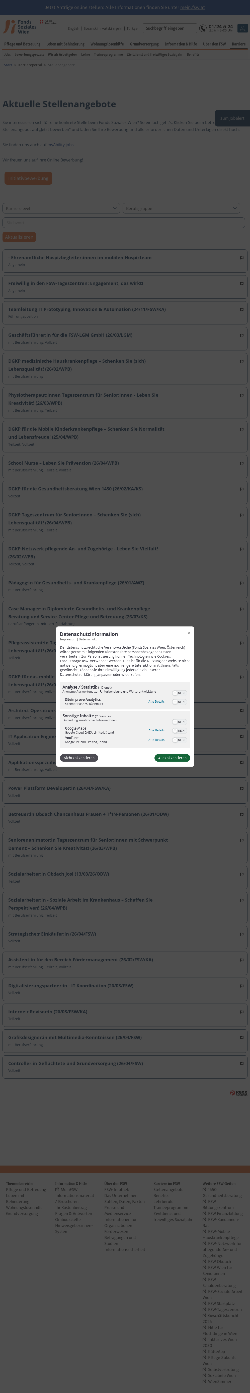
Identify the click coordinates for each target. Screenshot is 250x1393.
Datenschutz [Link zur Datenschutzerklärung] (88, 639)
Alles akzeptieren (172, 758)
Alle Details (156, 701)
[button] (175, 693)
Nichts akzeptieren (79, 758)
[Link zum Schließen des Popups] (189, 632)
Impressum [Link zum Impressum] (68, 639)
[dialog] (125, 696)
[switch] (180, 693)
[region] (125, 715)
